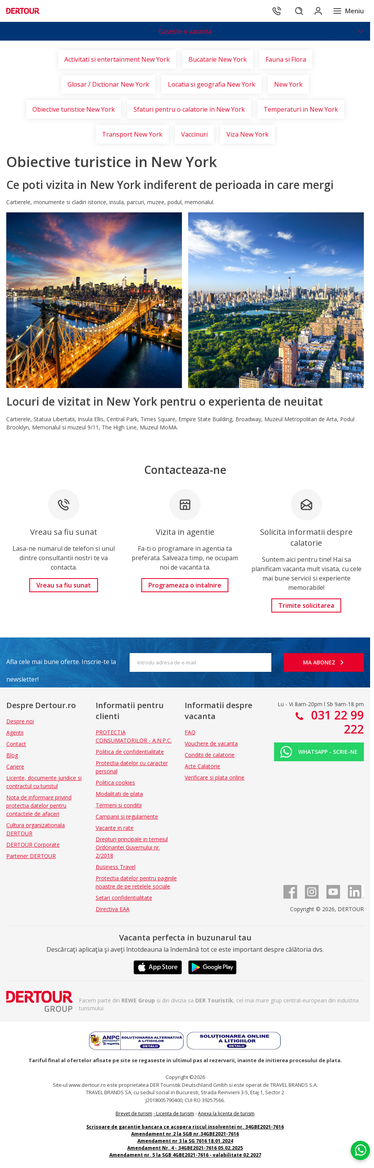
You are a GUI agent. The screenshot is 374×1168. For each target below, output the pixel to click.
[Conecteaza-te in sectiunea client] (315, 11)
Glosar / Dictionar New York (108, 84)
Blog (12, 755)
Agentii (14, 732)
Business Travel (115, 867)
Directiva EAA (113, 909)
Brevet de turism (134, 1113)
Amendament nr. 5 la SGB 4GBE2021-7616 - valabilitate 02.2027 (185, 1155)
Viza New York (247, 134)
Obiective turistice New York (73, 109)
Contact (16, 744)
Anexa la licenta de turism (226, 1113)
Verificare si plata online (214, 777)
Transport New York (132, 134)
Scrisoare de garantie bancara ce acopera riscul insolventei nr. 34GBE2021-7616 (185, 1126)
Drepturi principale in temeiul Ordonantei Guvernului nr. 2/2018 (132, 847)
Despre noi (20, 721)
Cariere (15, 766)
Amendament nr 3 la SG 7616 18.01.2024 (185, 1141)
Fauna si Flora (285, 59)
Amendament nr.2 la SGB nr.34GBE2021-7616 (185, 1134)
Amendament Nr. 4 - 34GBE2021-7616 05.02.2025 (185, 1148)
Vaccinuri (194, 134)
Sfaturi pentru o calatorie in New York (189, 109)
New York (288, 84)
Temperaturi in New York (301, 109)
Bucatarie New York (218, 59)
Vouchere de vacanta (211, 743)
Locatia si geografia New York (211, 84)
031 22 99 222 (336, 722)
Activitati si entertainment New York (117, 59)
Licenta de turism (175, 1113)
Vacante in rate (115, 827)
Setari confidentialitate (124, 897)
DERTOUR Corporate (33, 844)
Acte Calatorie (202, 766)
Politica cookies (115, 782)
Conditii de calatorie (210, 754)
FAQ (190, 732)
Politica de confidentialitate (130, 751)
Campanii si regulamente (127, 816)
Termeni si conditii (119, 805)
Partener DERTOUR (31, 856)
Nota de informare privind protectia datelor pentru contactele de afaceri (38, 805)
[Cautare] (293, 11)
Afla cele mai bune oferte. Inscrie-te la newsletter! (61, 664)
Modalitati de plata (119, 794)
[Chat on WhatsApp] (360, 1150)
